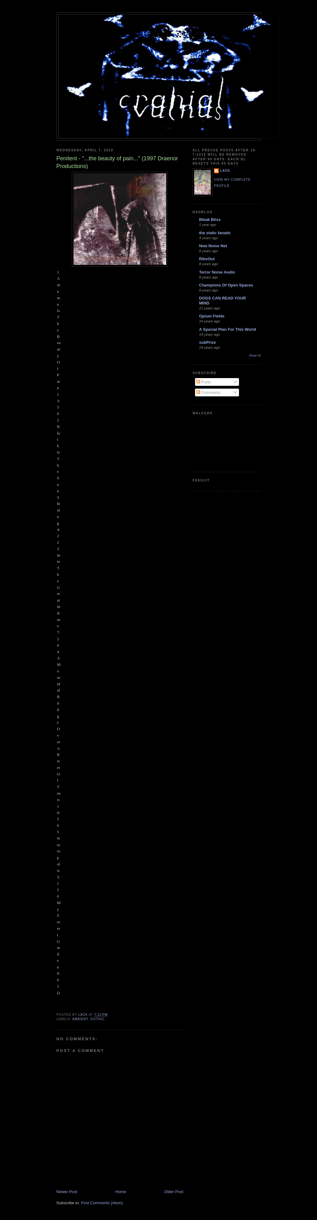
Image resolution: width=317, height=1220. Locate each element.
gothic (97, 1019)
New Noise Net (213, 246)
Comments (208, 392)
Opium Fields (211, 316)
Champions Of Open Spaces (226, 285)
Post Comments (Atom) (102, 1203)
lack (225, 170)
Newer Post (66, 1191)
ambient (80, 1019)
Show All (255, 355)
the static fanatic (215, 233)
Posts (203, 382)
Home (120, 1191)
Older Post (173, 1191)
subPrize (207, 342)
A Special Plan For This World (227, 329)
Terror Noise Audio (217, 272)
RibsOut (207, 259)
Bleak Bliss (209, 219)
